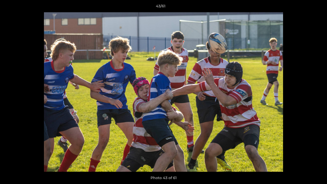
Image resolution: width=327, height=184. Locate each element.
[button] (305, 7)
